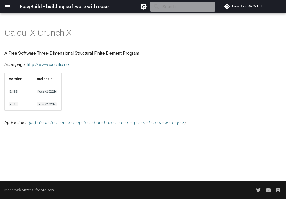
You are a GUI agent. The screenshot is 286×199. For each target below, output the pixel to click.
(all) (32, 122)
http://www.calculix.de (48, 64)
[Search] (182, 7)
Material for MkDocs (38, 190)
